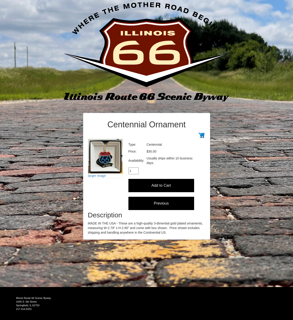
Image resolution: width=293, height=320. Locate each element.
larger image (97, 176)
